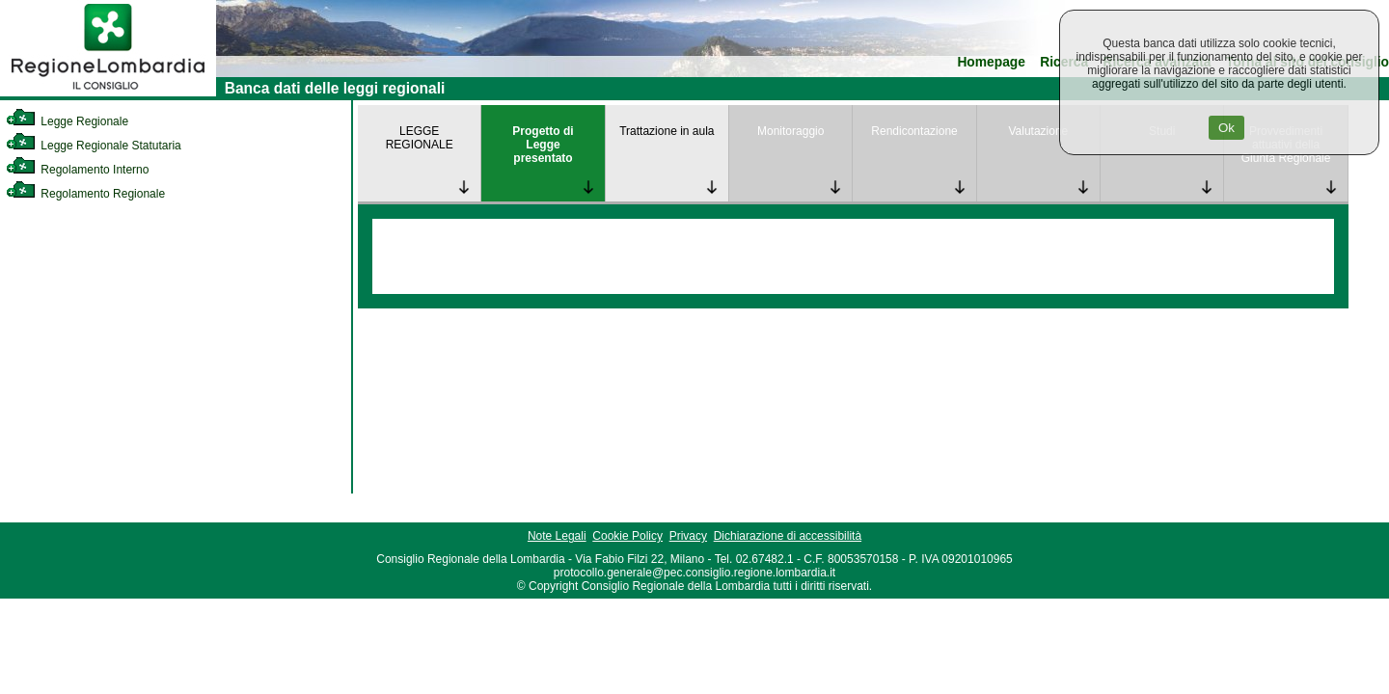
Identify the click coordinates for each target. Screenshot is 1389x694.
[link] (108, 92)
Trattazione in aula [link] (666, 131)
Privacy (688, 536)
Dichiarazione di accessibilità (787, 536)
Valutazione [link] (1038, 131)
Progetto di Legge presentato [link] (542, 144)
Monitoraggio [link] (790, 131)
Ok (1226, 127)
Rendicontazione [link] (914, 131)
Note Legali (557, 536)
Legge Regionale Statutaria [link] (93, 145)
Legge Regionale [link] (67, 121)
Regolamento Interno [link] (77, 169)
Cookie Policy (627, 536)
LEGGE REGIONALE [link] (419, 137)
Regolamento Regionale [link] (85, 193)
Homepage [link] (991, 62)
